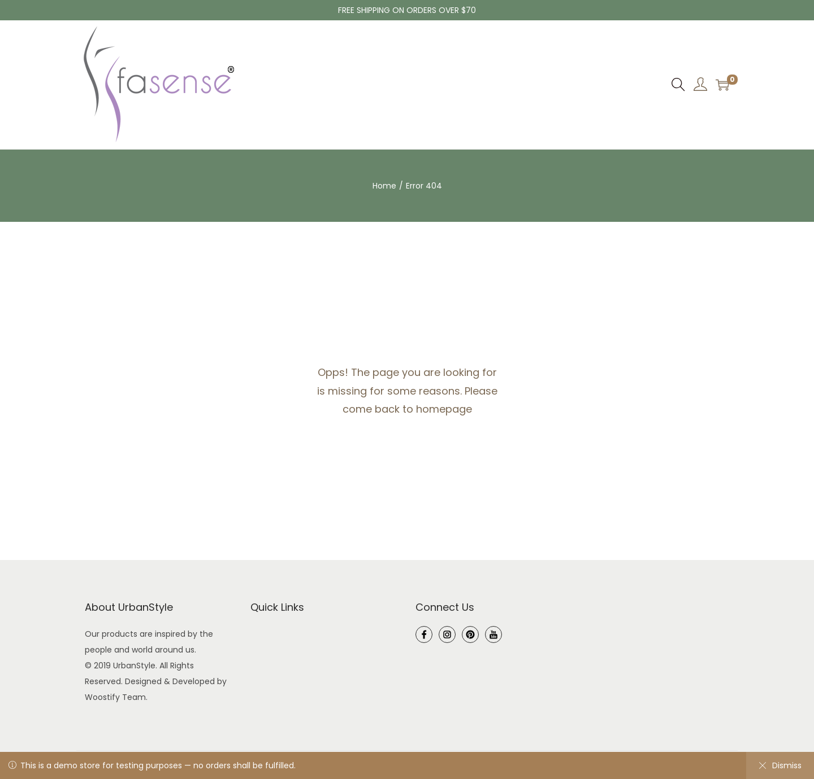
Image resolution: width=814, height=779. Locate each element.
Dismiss (780, 765)
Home (384, 185)
